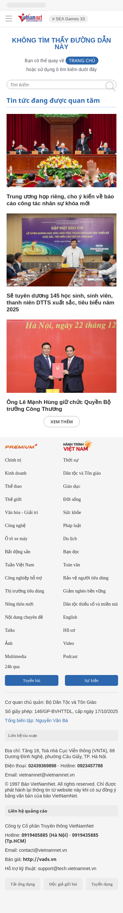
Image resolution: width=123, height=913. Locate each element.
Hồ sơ (69, 630)
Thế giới (13, 499)
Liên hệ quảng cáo (27, 811)
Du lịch (70, 538)
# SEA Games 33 (68, 18)
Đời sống (72, 499)
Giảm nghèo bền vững (84, 591)
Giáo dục (72, 486)
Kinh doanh (16, 473)
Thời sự (70, 460)
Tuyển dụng (102, 884)
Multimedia (15, 656)
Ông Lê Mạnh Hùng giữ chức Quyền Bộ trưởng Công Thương (59, 405)
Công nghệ (15, 525)
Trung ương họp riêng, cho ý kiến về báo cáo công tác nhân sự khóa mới (60, 200)
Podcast (70, 656)
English (70, 617)
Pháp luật (72, 525)
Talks (10, 630)
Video (68, 643)
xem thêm (62, 422)
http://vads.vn (39, 859)
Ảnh (8, 643)
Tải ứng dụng (22, 884)
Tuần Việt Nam (19, 564)
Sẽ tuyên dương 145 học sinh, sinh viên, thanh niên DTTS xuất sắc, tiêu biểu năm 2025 (60, 303)
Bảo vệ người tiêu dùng (86, 577)
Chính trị (13, 460)
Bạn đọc (71, 551)
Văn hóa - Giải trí (21, 512)
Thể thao (13, 486)
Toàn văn (71, 564)
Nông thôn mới (19, 604)
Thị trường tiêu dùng (24, 591)
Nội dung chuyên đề (24, 617)
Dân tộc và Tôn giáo (82, 473)
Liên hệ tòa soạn (22, 735)
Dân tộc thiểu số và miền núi (90, 604)
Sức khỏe (72, 512)
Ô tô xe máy (16, 538)
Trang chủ (82, 60)
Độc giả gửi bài (63, 884)
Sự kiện (91, 680)
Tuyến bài (31, 680)
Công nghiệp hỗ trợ (23, 577)
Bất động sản (18, 551)
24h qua (12, 666)
